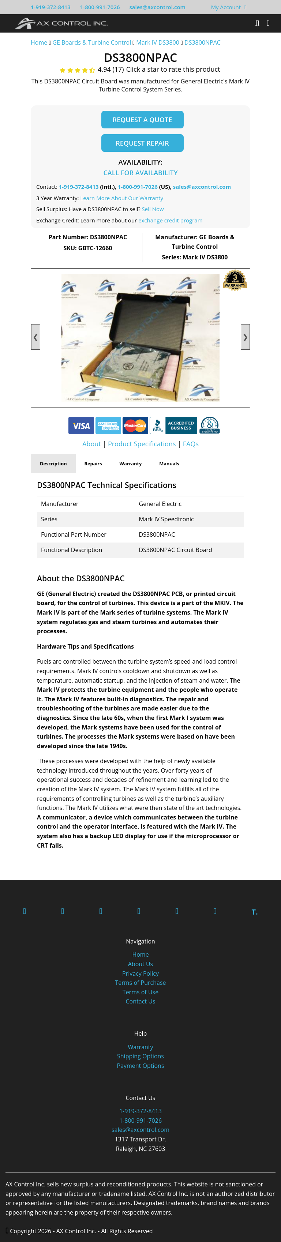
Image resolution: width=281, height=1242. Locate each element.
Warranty (140, 1047)
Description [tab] (53, 463)
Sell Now (153, 209)
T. (254, 912)
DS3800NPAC (202, 42)
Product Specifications (142, 443)
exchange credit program (170, 220)
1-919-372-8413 (51, 7)
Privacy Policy (140, 973)
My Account (226, 7)
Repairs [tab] (93, 463)
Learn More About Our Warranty (121, 198)
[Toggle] (268, 23)
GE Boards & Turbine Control (92, 42)
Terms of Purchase (140, 983)
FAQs (191, 443)
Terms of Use (140, 992)
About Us (140, 964)
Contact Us (141, 1001)
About (91, 443)
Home (39, 42)
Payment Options (140, 1066)
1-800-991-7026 (100, 7)
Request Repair (142, 143)
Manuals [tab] (169, 463)
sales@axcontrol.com (157, 7)
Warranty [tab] (131, 463)
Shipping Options (140, 1056)
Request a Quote (142, 119)
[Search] (257, 23)
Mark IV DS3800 (157, 42)
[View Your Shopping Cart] (245, 7)
